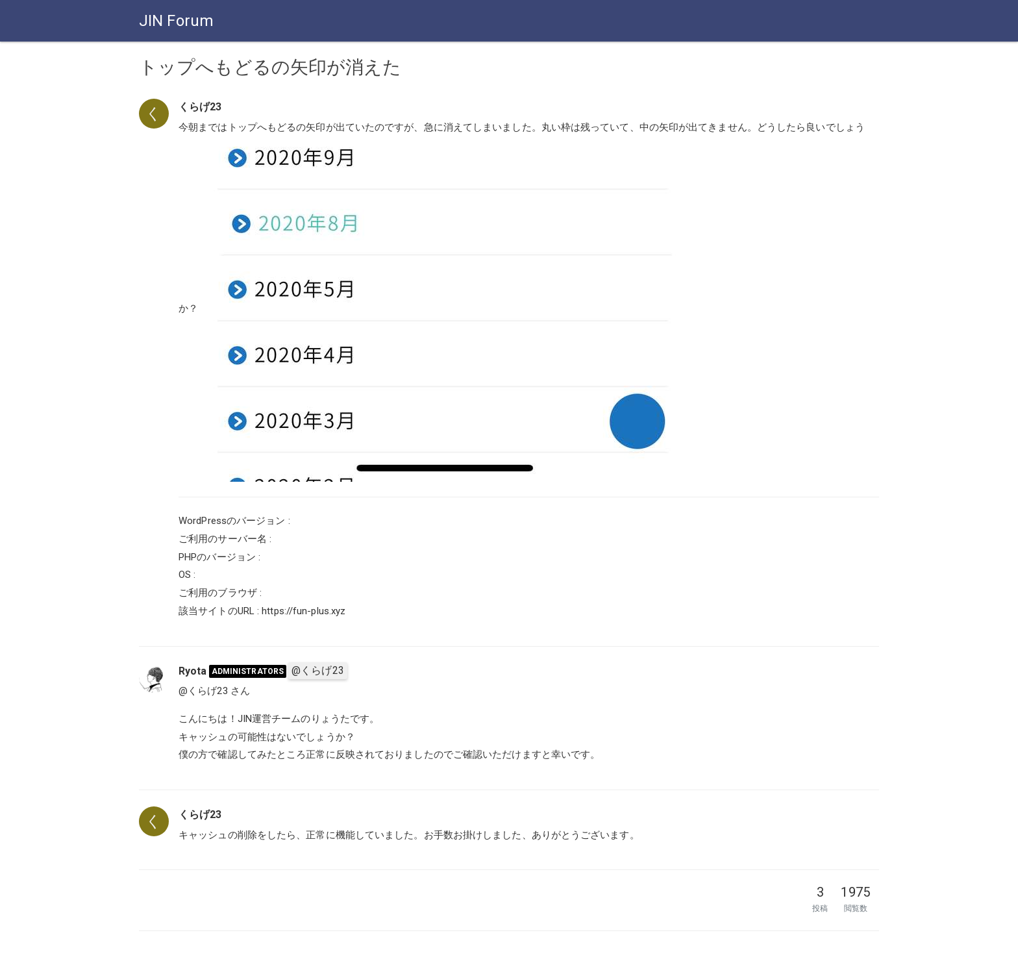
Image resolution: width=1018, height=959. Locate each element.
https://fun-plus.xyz (303, 611)
